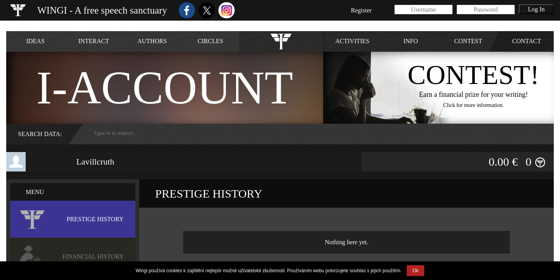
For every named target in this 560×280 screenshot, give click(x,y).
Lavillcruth (95, 161)
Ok (415, 270)
